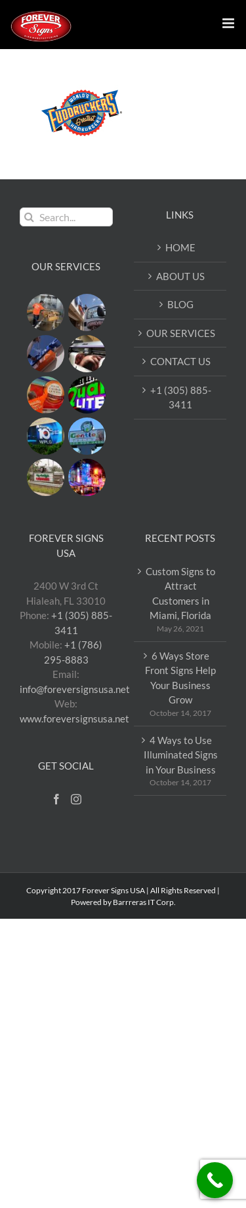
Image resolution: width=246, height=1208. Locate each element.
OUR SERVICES (180, 333)
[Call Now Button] (215, 1180)
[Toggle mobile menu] (229, 23)
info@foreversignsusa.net (75, 689)
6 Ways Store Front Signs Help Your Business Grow (180, 678)
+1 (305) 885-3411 (180, 397)
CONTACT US (180, 361)
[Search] (29, 216)
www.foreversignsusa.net (74, 718)
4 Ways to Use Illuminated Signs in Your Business (181, 754)
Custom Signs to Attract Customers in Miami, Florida (180, 593)
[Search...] (66, 216)
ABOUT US (180, 276)
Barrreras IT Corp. (144, 902)
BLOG (180, 304)
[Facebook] (56, 799)
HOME (180, 247)
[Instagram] (76, 799)
